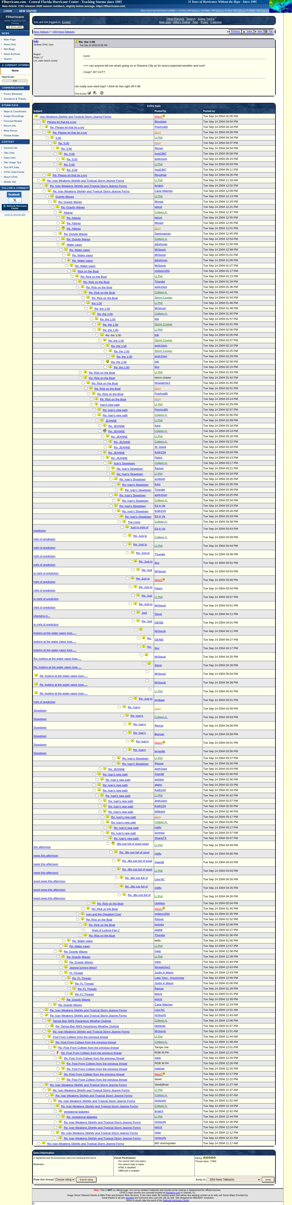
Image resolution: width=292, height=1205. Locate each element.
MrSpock (160, 249)
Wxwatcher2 (162, 383)
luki (36, 41)
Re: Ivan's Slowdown (130, 468)
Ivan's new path (110, 404)
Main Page (10, 39)
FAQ (195, 22)
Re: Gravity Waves (70, 202)
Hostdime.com (173, 1192)
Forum (7, 93)
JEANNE (111, 420)
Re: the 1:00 (102, 308)
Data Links (10, 157)
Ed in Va (160, 505)
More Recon (10, 130)
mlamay (160, 1068)
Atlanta (68, 212)
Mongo (159, 201)
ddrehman (161, 244)
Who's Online (181, 22)
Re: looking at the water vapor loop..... (57, 658)
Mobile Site (10, 181)
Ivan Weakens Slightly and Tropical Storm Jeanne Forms (75, 116)
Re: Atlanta (74, 218)
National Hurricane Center (176, 1200)
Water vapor (74, 244)
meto (158, 951)
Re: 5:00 (63, 143)
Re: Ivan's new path (115, 410)
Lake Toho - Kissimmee (169, 977)
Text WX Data (11, 167)
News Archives (12, 53)
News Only (10, 44)
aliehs (158, 784)
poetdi (158, 929)
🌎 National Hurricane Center (15, 207)
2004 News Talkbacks (64, 32)
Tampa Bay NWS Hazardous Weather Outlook (82, 1021)
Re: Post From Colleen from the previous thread (86, 1042)
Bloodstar (161, 121)
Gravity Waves (65, 196)
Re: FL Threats (81, 978)
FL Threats (76, 973)
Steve (158, 614)
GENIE (159, 622)
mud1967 (161, 153)
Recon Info (10, 125)
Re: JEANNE (116, 426)
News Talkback (41, 32)
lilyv (157, 367)
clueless (160, 903)
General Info (11, 147)
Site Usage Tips (12, 162)
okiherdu (160, 1025)
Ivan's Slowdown (124, 463)
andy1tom (161, 158)
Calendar (216, 22)
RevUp (159, 725)
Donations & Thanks (15, 98)
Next (258, 31)
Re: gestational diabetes (82, 1117)
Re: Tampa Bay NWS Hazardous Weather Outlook (87, 1026)
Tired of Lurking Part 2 (106, 930)
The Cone (134, 522)
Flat (268, 31)
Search (8, 58)
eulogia (159, 779)
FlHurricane (15, 17)
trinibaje (160, 700)
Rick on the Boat (88, 271)
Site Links (9, 152)
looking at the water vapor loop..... (55, 633)
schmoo (160, 832)
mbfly (158, 827)
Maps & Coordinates (15, 111)
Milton (196, 10)
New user (165, 22)
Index (247, 31)
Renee (159, 148)
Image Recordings (14, 116)
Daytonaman (163, 233)
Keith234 (160, 452)
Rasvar (159, 468)
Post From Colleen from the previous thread (80, 1037)
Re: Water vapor (79, 250)
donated (130, 1197)
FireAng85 (161, 126)
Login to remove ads (14, 214)
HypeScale (8, 77)
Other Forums (175, 18)
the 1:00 (97, 303)
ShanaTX (161, 838)
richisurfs (160, 1015)
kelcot (158, 206)
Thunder (160, 281)
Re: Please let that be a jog (67, 127)
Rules (204, 22)
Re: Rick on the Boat (94, 276)
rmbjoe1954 (162, 270)
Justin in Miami (164, 972)
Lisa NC (160, 879)
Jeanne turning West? (83, 967)
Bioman (159, 734)
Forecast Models (13, 120)
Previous (234, 31)
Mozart (159, 222)
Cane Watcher (164, 190)
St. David (160, 447)
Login (8, 11)
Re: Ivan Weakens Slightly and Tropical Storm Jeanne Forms (85, 180)
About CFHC (11, 176)
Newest (17, 93)
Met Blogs (9, 49)
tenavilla (160, 751)
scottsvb (160, 479)
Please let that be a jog (61, 122)
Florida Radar (11, 135)
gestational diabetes (76, 1111)
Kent (157, 425)
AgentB (159, 774)
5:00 (58, 138)
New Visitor (28, 11)
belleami (160, 811)
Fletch (158, 457)
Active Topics (206, 18)
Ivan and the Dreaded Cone (103, 914)
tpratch (159, 185)
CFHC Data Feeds (14, 171)
